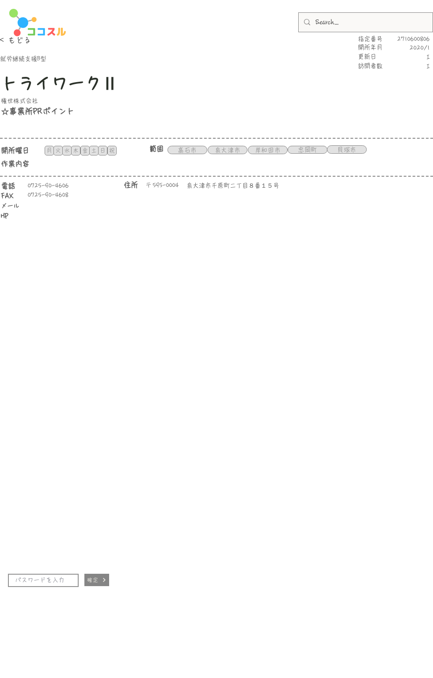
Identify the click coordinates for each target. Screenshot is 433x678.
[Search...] (364, 22)
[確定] (96, 580)
